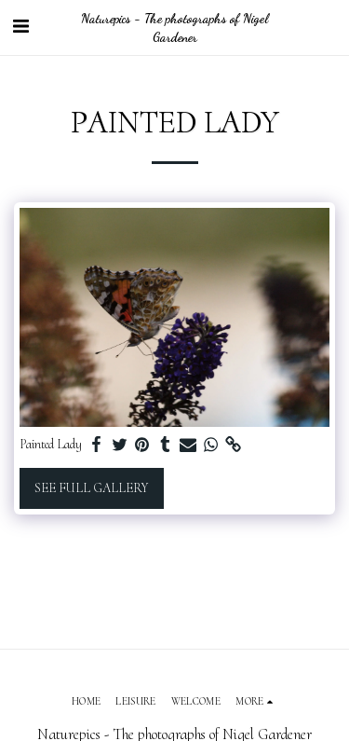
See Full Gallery (91, 488)
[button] (20, 27)
